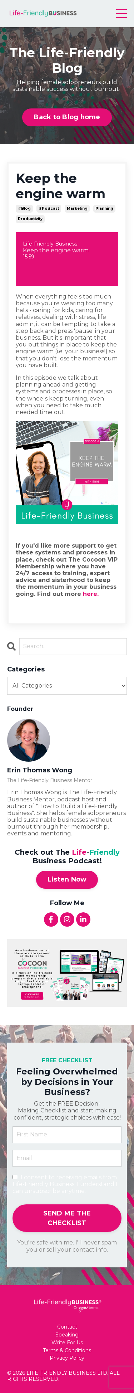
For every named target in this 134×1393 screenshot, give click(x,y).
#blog (24, 208)
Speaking (67, 1335)
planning (104, 208)
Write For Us (67, 1343)
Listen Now (67, 879)
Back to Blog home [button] (67, 117)
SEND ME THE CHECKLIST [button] (67, 1218)
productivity (30, 219)
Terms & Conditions (67, 1351)
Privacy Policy (67, 1358)
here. (91, 594)
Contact (67, 1327)
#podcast (49, 208)
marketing (77, 208)
